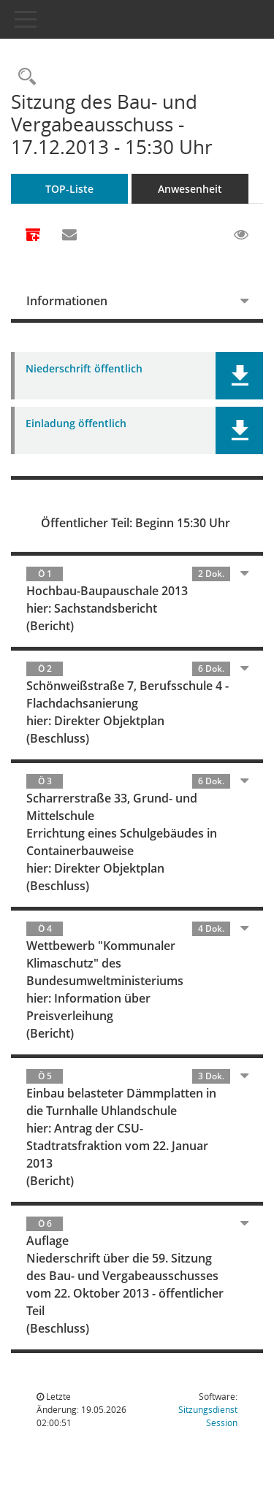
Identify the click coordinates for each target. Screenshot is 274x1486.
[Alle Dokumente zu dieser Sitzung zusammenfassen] (33, 236)
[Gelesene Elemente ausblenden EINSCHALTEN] (241, 235)
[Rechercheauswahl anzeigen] (23, 77)
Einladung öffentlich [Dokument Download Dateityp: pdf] (76, 424)
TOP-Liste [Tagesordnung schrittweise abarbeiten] (69, 189)
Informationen (66, 301)
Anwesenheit (190, 189)
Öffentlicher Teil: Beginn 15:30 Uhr (135, 523)
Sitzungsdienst (207, 1416)
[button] (239, 375)
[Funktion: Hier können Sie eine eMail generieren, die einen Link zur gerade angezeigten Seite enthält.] (69, 235)
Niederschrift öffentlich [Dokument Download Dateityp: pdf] (84, 369)
